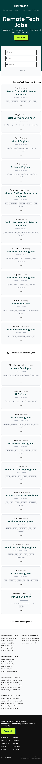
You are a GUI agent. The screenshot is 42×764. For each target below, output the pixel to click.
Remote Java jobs (6, 645)
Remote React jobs (7, 640)
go (7, 174)
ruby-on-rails (14, 174)
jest (34, 259)
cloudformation (24, 148)
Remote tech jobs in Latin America (12, 703)
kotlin (27, 125)
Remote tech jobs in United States (12, 680)
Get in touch (26, 10)
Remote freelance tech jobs (30, 640)
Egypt (24, 524)
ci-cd (21, 177)
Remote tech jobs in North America (12, 701)
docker (34, 148)
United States (24, 121)
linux (25, 151)
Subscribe (17, 10)
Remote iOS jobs (6, 661)
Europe (24, 306)
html (34, 101)
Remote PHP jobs (6, 666)
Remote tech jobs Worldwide (10, 698)
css (30, 101)
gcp (16, 310)
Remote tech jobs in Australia (10, 690)
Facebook (16, 746)
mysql (27, 375)
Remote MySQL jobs (7, 664)
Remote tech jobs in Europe (9, 706)
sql (32, 125)
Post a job (35, 10)
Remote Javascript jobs (8, 638)
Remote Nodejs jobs (7, 643)
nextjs (36, 424)
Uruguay (24, 228)
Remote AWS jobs (6, 669)
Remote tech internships (29, 643)
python (29, 203)
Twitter (15, 743)
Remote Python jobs (7, 648)
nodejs (7, 125)
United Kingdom (24, 550)
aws (21, 125)
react (7, 101)
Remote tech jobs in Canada (10, 682)
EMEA (24, 332)
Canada (24, 371)
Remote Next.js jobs (7, 650)
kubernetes (18, 151)
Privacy (3, 749)
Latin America (24, 420)
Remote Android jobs (7, 659)
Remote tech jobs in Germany (10, 687)
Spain (24, 254)
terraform (14, 148)
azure (11, 310)
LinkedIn (16, 741)
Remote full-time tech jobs (30, 638)
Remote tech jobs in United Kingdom (12, 685)
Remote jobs (8, 10)
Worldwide (24, 97)
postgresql (28, 174)
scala (14, 476)
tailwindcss (26, 233)
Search (21, 70)
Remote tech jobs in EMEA (9, 708)
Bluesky (16, 749)
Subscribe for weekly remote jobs (22, 353)
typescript (15, 101)
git (36, 125)
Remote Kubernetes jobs (9, 671)
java (5, 580)
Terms (3, 746)
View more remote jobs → (21, 622)
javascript (23, 101)
